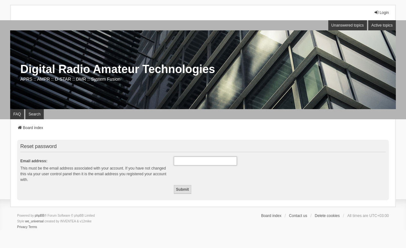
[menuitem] (22, 227)
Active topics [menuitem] (382, 25)
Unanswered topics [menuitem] (347, 25)
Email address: (33, 161)
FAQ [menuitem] (17, 114)
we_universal (34, 221)
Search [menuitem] (35, 114)
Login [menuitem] (381, 12)
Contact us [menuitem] (298, 216)
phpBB (39, 215)
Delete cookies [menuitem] (327, 216)
